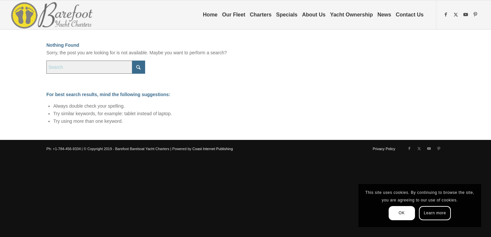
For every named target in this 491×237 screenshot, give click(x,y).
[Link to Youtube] (466, 14)
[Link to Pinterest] (476, 14)
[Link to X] (456, 14)
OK (402, 213)
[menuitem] (212, 14)
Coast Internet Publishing (213, 149)
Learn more (435, 213)
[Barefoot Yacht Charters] (54, 14)
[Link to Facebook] (447, 14)
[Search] (95, 67)
